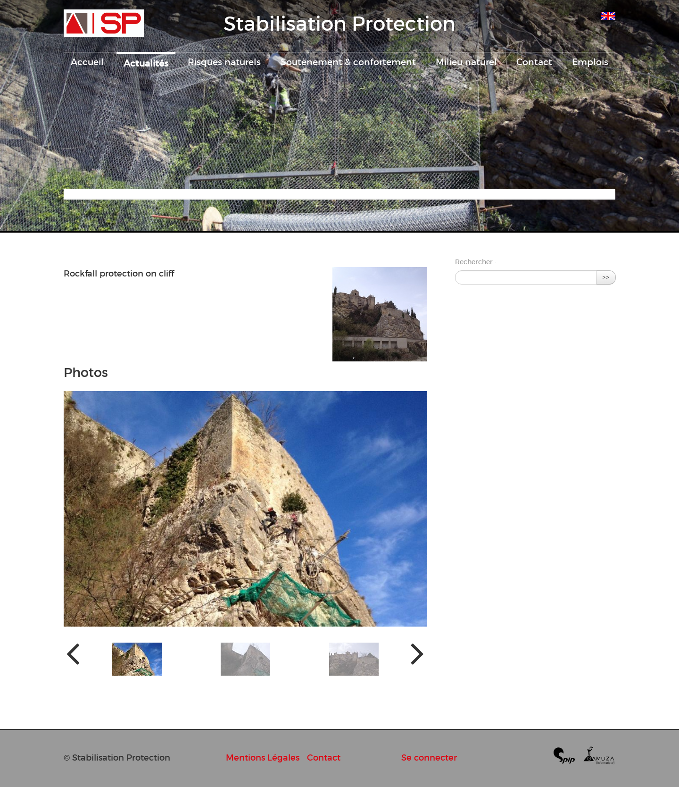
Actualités (146, 63)
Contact (534, 61)
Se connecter (429, 757)
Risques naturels (224, 61)
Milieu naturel (466, 61)
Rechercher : (475, 262)
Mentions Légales (262, 757)
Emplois (590, 61)
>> (606, 277)
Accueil (87, 61)
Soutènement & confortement (348, 61)
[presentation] (73, 653)
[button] (137, 659)
